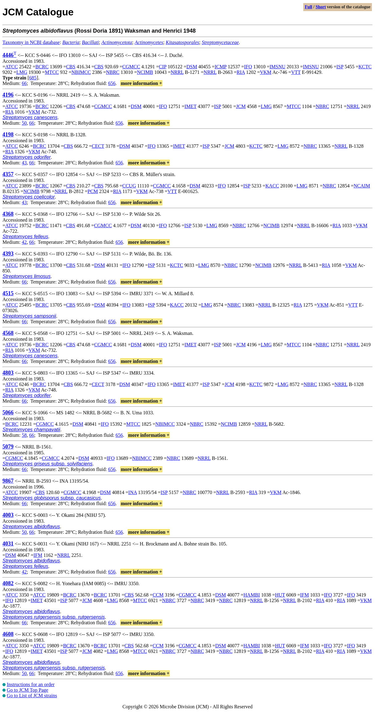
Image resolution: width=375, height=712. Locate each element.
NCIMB (145, 72)
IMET (190, 106)
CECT (98, 146)
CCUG (129, 185)
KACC (272, 185)
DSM (191, 66)
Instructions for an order (30, 684)
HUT (280, 594)
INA (132, 492)
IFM (38, 555)
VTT (296, 72)
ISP (340, 66)
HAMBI (252, 594)
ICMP (221, 66)
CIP (162, 66)
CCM (158, 594)
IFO (248, 66)
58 (24, 435)
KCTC (365, 66)
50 (24, 123)
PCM (92, 191)
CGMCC (131, 66)
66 (24, 83)
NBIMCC (81, 72)
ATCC (11, 66)
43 (24, 162)
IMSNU (278, 66)
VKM (265, 72)
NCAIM (362, 185)
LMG (21, 72)
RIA (240, 72)
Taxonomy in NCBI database (31, 42)
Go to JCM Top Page (27, 690)
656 (111, 83)
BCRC (42, 66)
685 (33, 77)
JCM (241, 106)
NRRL (177, 72)
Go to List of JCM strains (32, 695)
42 (24, 242)
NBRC (112, 72)
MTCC (52, 72)
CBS (70, 66)
